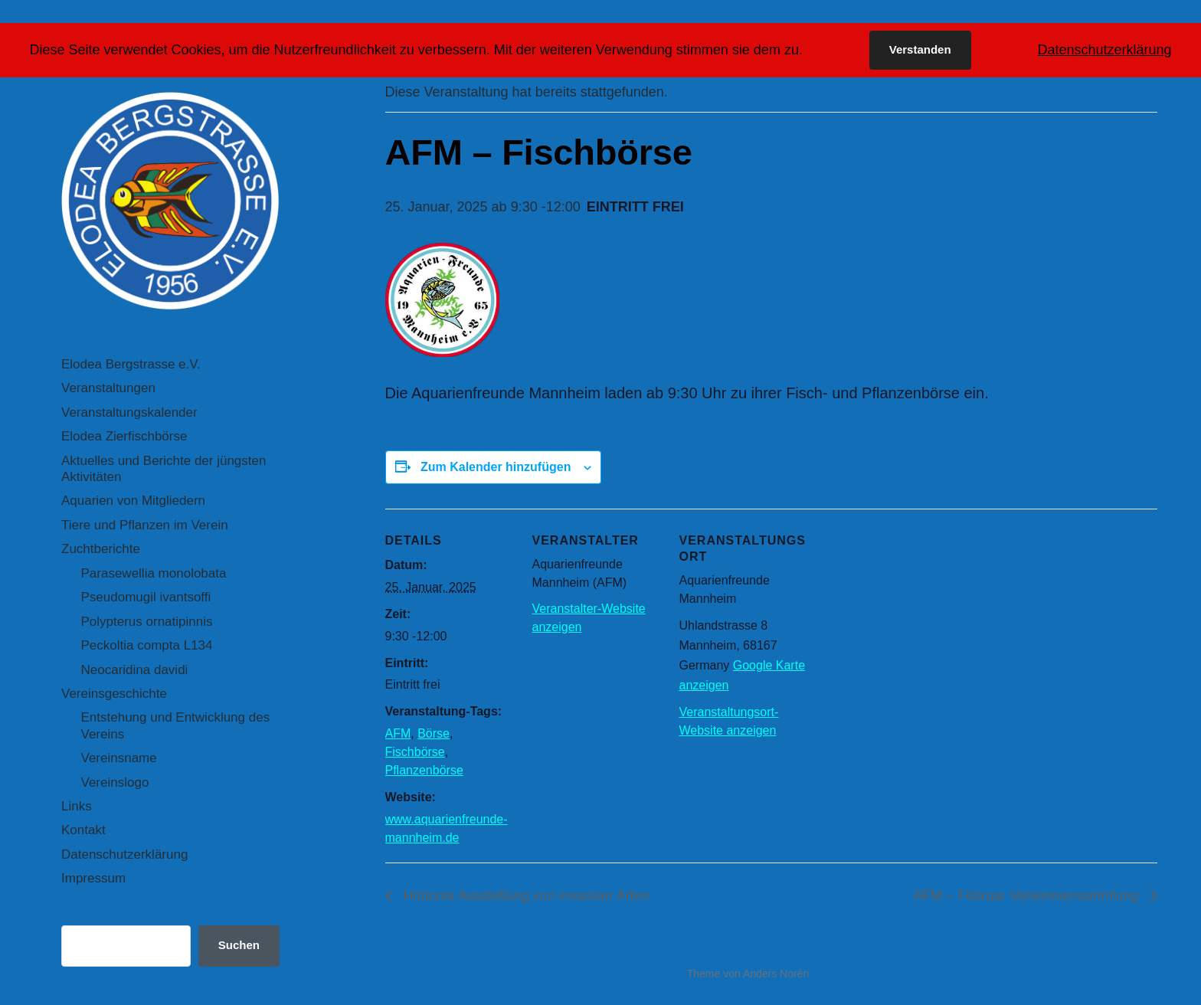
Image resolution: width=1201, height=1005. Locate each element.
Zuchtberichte (100, 549)
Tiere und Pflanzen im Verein (144, 525)
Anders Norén (776, 973)
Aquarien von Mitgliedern (133, 500)
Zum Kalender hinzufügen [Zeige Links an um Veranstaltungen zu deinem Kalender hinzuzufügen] (496, 466)
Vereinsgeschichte (114, 693)
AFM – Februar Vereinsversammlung (1027, 895)
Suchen (239, 944)
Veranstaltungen (108, 388)
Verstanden (920, 49)
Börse (433, 733)
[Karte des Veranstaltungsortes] (907, 614)
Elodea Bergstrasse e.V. (131, 364)
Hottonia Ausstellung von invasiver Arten (525, 895)
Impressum (93, 878)
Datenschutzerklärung (124, 854)
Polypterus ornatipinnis (147, 621)
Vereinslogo (115, 782)
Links (76, 806)
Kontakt (83, 830)
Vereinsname (119, 758)
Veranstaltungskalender (129, 412)
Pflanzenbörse (424, 770)
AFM (398, 733)
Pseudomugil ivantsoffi (146, 597)
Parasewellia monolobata (154, 573)
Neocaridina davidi (134, 670)
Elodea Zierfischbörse (124, 436)
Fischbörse (415, 751)
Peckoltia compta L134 (147, 645)
